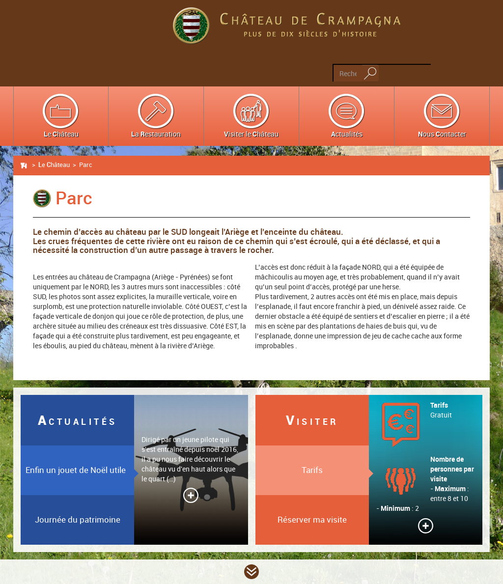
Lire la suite (190, 495)
